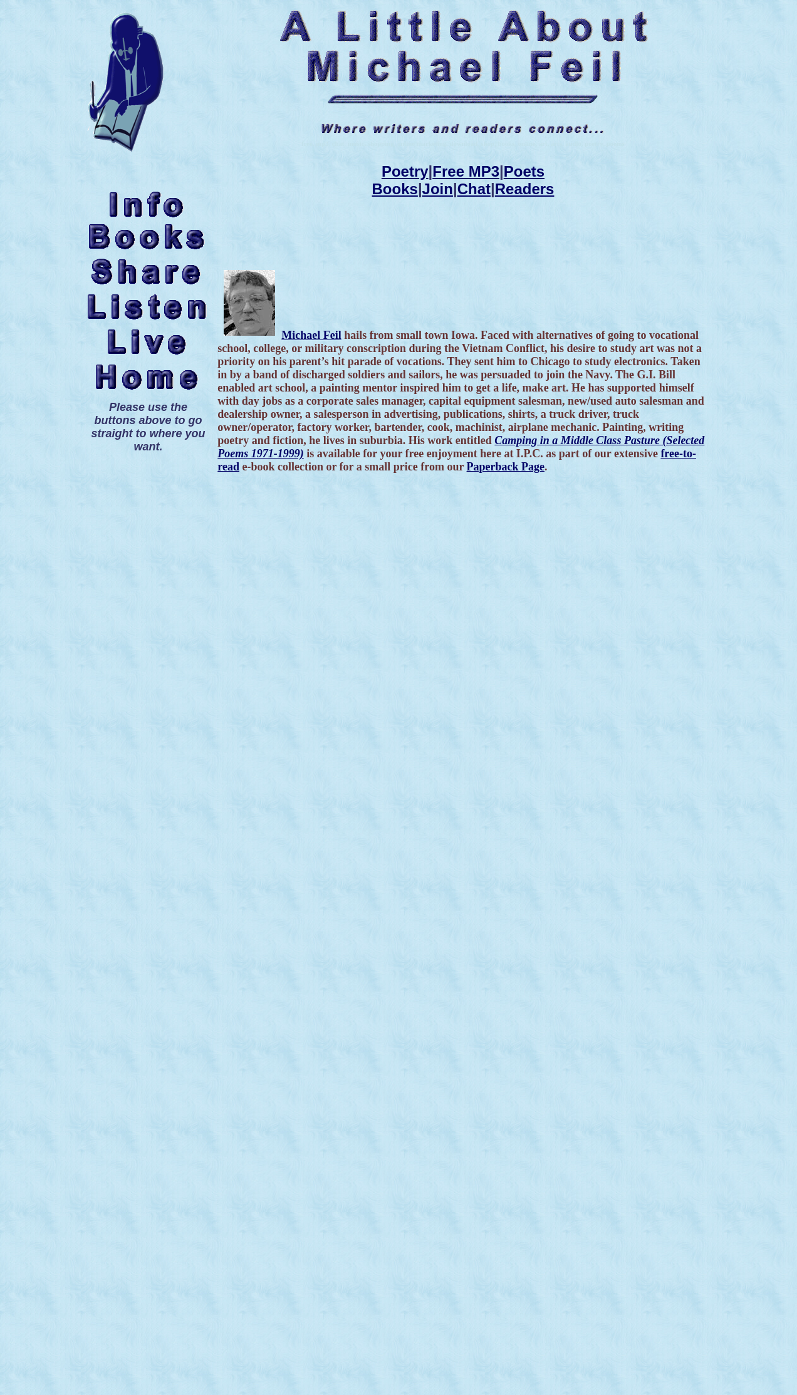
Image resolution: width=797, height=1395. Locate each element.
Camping (515, 440)
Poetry (405, 171)
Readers (525, 188)
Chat (474, 188)
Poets (524, 171)
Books (395, 188)
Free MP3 (465, 171)
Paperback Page (505, 466)
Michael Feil (311, 335)
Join (437, 188)
